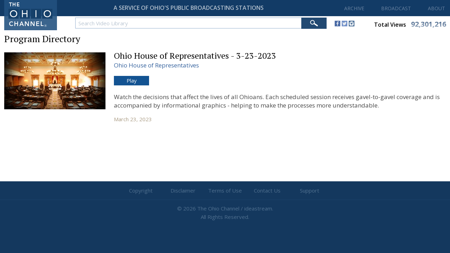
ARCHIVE (354, 8)
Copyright (141, 190)
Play (132, 80)
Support (309, 190)
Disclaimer (183, 190)
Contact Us (267, 190)
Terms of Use (225, 190)
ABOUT (436, 8)
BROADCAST (396, 8)
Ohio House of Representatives (156, 65)
